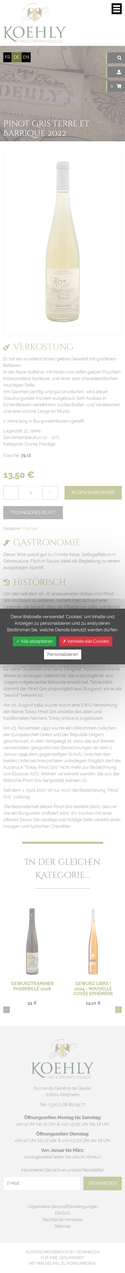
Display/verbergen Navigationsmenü (116, 9)
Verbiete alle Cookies (86, 641)
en (26, 57)
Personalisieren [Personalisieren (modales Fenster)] (62, 654)
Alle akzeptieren (34, 641)
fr (7, 57)
